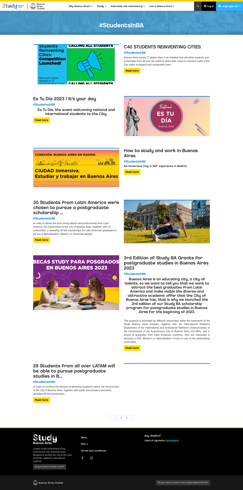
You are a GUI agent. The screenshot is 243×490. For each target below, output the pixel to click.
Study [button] (101, 6)
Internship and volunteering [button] (128, 6)
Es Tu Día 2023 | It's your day (64, 99)
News (84, 437)
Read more (132, 70)
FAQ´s (84, 444)
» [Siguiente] (131, 417)
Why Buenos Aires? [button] (80, 6)
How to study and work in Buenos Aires (161, 153)
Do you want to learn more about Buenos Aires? (183, 482)
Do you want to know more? (49, 466)
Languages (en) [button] (229, 6)
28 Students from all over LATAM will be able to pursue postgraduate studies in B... (74, 371)
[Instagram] (91, 458)
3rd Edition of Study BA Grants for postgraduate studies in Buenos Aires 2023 (166, 263)
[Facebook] (82, 458)
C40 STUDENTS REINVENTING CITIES (162, 47)
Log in (209, 6)
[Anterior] (111, 418)
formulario (172, 440)
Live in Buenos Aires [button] (161, 6)
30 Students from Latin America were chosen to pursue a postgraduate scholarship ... (76, 207)
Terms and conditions (93, 450)
